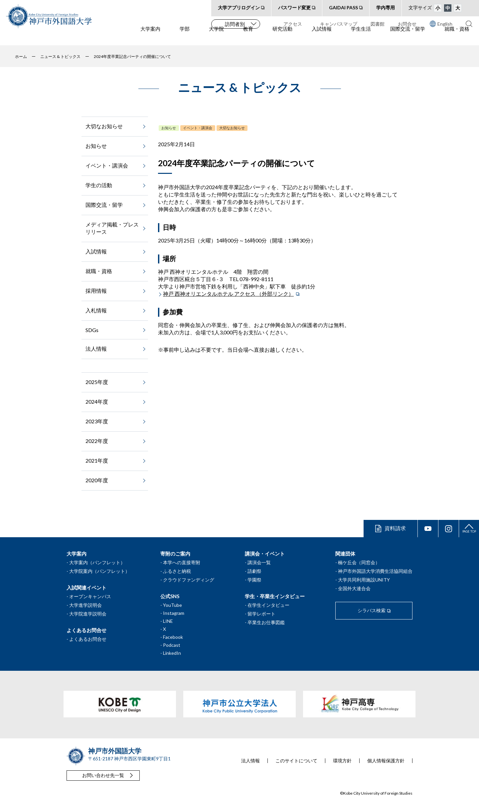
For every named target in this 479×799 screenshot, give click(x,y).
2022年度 (96, 441)
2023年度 (96, 421)
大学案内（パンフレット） (97, 562)
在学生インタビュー (268, 605)
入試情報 (322, 37)
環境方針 (342, 760)
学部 (185, 37)
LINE (168, 621)
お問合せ (407, 24)
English (441, 24)
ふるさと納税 (177, 571)
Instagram (173, 613)
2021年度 (96, 460)
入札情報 (96, 310)
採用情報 (96, 290)
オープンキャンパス (90, 596)
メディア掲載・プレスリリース (112, 228)
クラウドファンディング (188, 580)
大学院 (216, 37)
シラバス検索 (372, 610)
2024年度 (96, 401)
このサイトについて (296, 760)
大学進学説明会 (85, 605)
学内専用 (385, 7)
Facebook (173, 637)
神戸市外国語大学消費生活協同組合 (375, 571)
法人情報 (96, 348)
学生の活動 (98, 185)
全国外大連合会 (354, 588)
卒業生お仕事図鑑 (266, 622)
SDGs (91, 330)
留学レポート (261, 613)
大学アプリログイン (239, 7)
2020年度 (96, 480)
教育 (248, 37)
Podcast (171, 645)
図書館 (378, 24)
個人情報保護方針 (385, 760)
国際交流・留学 (407, 37)
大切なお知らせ (232, 128)
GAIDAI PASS (343, 7)
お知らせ (168, 128)
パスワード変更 (294, 7)
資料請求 (395, 528)
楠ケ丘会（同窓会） (359, 562)
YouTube (172, 605)
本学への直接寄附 (181, 562)
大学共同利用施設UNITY (364, 580)
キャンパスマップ (338, 24)
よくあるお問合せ (87, 639)
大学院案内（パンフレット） (99, 571)
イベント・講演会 (197, 128)
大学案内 (150, 37)
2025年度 (96, 382)
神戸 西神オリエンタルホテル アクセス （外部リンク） (228, 293)
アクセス (292, 24)
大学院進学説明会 (87, 613)
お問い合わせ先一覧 (103, 775)
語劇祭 (254, 571)
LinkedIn (172, 653)
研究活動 (282, 37)
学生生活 (361, 37)
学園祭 (254, 580)
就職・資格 (456, 37)
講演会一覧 (259, 562)
